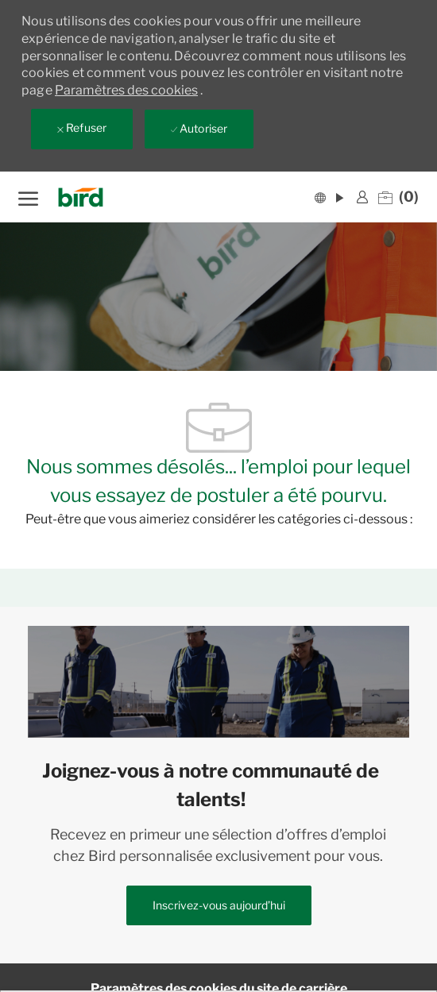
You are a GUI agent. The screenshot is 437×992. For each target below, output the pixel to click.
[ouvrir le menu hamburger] (28, 196)
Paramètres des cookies (126, 90)
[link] (362, 197)
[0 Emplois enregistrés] (398, 197)
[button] (328, 197)
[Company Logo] (85, 197)
